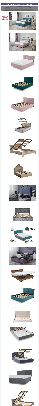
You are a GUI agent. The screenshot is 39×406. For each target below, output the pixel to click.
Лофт (16, 4)
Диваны (13, 4)
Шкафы (31, 4)
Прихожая (18, 4)
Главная (8, 4)
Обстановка (27, 4)
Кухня (11, 4)
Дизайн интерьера (23, 4)
